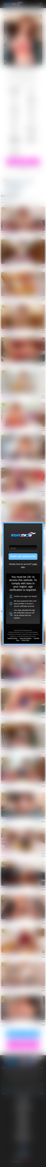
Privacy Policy (25, 640)
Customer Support (12, 638)
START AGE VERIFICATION (23, 556)
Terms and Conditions (26, 638)
